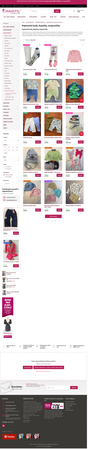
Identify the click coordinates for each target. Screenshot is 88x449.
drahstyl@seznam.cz (9, 410)
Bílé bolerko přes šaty (11, 272)
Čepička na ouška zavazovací (30, 172)
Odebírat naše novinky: (16, 389)
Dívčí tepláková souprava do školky (11, 261)
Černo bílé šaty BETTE (11, 285)
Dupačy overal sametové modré (31, 104)
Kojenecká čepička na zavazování (74, 172)
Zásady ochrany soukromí (52, 444)
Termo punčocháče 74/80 (29, 69)
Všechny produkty (8, 175)
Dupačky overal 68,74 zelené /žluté (53, 104)
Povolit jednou (27, 367)
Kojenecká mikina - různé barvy (52, 172)
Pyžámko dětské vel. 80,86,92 (73, 205)
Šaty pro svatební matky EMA (13, 291)
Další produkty (53, 216)
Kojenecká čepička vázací (29, 205)
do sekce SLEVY (67, 1)
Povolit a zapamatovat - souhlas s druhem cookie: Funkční (49, 367)
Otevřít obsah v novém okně (43, 371)
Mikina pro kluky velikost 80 (73, 104)
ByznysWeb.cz (48, 446)
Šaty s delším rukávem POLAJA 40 (13, 279)
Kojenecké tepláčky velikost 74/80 (53, 137)
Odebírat (74, 387)
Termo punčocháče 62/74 (50, 69)
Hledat (57, 11)
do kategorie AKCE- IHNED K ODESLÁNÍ (52, 1)
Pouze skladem (7, 177)
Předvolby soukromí (42, 444)
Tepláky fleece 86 (27, 137)
